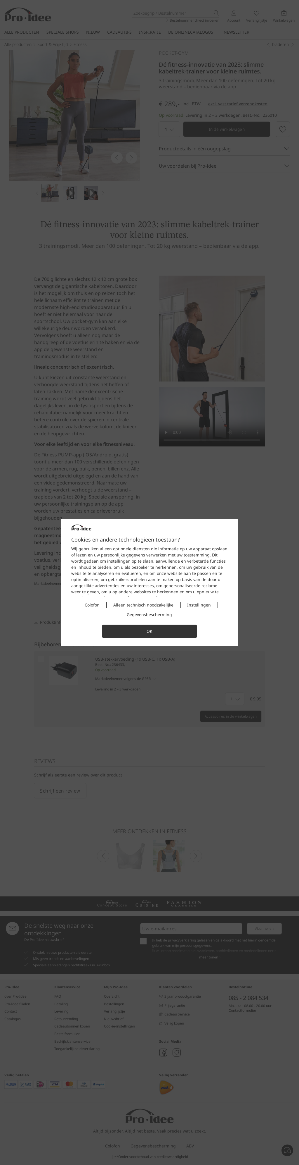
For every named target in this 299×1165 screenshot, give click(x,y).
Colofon (92, 605)
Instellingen (199, 605)
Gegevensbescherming (149, 614)
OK (149, 631)
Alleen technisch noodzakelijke (143, 605)
